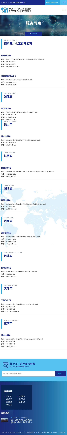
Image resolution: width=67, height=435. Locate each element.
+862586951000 (52, 2)
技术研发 (21, 399)
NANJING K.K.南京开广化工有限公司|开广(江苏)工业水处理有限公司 (31, 432)
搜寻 (60, 374)
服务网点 (21, 402)
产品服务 (21, 396)
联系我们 (8, 405)
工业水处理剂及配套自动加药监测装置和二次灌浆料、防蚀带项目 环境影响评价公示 (21, 421)
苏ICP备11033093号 (58, 432)
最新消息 (8, 399)
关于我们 (8, 396)
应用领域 (8, 402)
